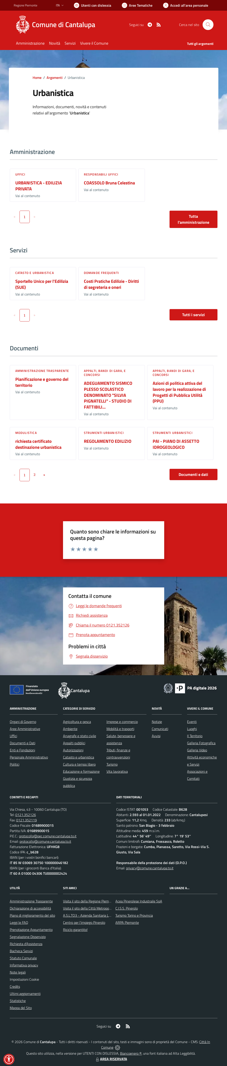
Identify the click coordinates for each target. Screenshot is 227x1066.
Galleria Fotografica (201, 743)
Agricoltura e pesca (77, 721)
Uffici (20, 174)
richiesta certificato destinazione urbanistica (38, 444)
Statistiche (18, 1000)
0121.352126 (25, 814)
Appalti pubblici (74, 743)
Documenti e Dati (22, 743)
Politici (14, 764)
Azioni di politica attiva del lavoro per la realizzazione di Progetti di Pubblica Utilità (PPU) (179, 392)
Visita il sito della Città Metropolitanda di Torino (97, 908)
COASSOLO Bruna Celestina (109, 182)
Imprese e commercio (122, 721)
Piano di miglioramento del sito (32, 915)
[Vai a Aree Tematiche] (137, 5)
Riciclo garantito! (75, 929)
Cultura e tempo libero (79, 764)
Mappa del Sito (21, 1007)
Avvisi (156, 736)
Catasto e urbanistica (34, 272)
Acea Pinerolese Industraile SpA (138, 901)
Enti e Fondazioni (22, 750)
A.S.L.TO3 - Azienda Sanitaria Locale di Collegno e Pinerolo (106, 915)
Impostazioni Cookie (24, 979)
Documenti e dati (193, 474)
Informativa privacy (24, 965)
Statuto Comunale (23, 958)
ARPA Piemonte (127, 922)
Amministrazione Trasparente (31, 901)
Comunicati (160, 728)
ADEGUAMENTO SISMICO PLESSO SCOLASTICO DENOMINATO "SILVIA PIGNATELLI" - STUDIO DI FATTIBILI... (108, 395)
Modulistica (26, 432)
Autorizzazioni (73, 750)
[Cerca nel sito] (208, 24)
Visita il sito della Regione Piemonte (89, 901)
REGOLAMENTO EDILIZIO (107, 441)
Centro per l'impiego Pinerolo (84, 922)
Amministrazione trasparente (42, 370)
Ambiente (70, 728)
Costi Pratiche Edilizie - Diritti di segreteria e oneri (111, 284)
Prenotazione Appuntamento (31, 929)
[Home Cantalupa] (57, 25)
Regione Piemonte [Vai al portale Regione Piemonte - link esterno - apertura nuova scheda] (25, 5)
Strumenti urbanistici (104, 432)
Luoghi (192, 728)
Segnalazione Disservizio (28, 936)
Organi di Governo (23, 721)
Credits (15, 986)
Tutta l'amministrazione (193, 219)
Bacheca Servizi (21, 951)
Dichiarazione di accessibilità (30, 908)
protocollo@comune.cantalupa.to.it (45, 841)
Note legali (18, 972)
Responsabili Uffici (101, 174)
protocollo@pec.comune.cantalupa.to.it (48, 836)
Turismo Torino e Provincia (134, 915)
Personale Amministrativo (29, 757)
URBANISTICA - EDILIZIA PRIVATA (38, 185)
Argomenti (55, 77)
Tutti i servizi (193, 315)
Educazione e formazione (81, 771)
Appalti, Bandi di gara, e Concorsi (105, 372)
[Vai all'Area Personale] (185, 5)
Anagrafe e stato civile (79, 736)
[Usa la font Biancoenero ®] (92, 5)
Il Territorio (194, 736)
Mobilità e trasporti (120, 728)
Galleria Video (197, 750)
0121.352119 (26, 820)
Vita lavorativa (117, 771)
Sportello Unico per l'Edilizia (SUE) (41, 284)
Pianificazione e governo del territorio (41, 382)
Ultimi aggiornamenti (25, 993)
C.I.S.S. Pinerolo (126, 908)
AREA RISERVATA (111, 1059)
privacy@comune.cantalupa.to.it (150, 868)
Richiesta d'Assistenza (26, 943)
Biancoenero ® (131, 1053)
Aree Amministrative (25, 728)
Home (37, 77)
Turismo (112, 764)
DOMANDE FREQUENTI (101, 272)
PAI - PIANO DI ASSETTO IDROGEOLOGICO (176, 444)
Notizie (157, 721)
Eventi (192, 721)
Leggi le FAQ (19, 922)
